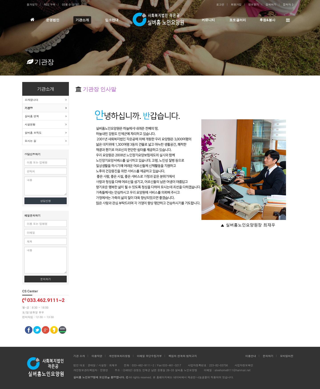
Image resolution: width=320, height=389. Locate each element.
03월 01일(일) (70, 4)
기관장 (29, 108)
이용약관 (97, 356)
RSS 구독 (49, 4)
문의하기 (45, 279)
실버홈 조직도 (33, 132)
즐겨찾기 (32, 4)
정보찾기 (253, 4)
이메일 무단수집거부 (149, 356)
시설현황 (30, 124)
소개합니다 (31, 100)
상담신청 (45, 201)
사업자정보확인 (243, 365)
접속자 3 (288, 4)
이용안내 (250, 356)
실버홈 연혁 (32, 116)
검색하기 (271, 4)
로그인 (220, 4)
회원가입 (236, 4)
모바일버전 (286, 356)
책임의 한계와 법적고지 (182, 356)
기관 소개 (79, 356)
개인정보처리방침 (119, 356)
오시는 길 (30, 141)
